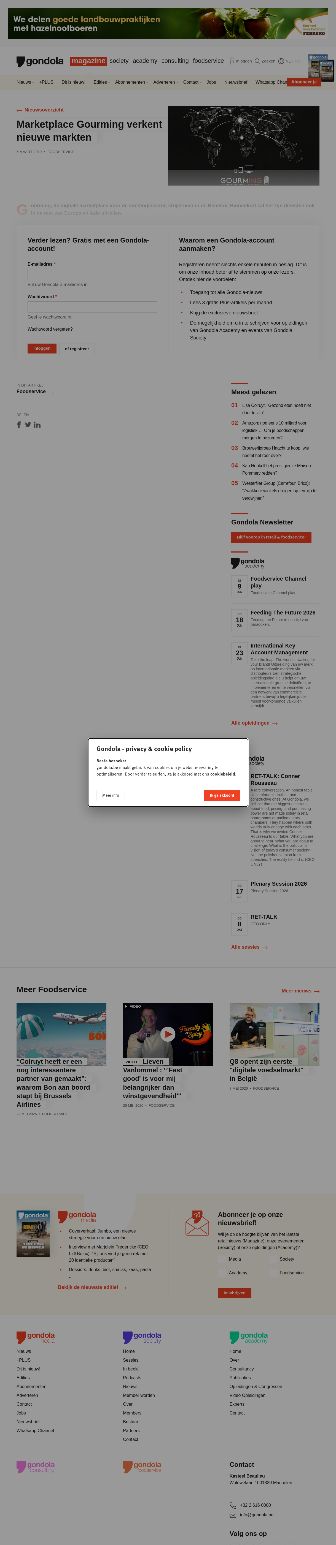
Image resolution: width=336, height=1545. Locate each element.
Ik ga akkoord (222, 795)
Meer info (110, 795)
